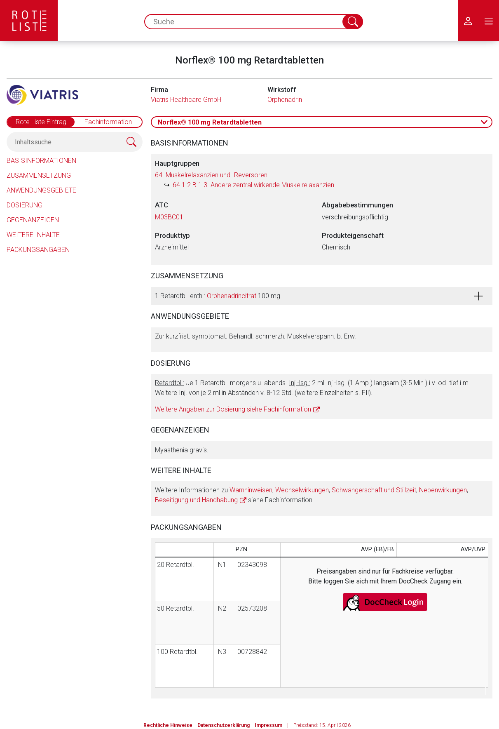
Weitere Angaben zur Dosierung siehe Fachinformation (233, 409)
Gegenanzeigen (33, 220)
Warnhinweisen (251, 490)
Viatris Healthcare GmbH (186, 99)
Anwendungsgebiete (41, 190)
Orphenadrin (284, 99)
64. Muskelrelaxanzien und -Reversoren (211, 175)
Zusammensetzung (39, 175)
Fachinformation (108, 122)
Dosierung (24, 205)
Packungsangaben (38, 250)
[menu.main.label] (488, 20)
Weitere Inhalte (33, 235)
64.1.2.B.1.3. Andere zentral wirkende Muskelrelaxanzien (253, 185)
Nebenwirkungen (443, 490)
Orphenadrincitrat (231, 296)
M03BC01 (169, 217)
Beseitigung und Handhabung (196, 500)
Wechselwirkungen (302, 490)
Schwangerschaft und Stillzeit (374, 490)
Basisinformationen (41, 161)
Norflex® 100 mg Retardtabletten (210, 122)
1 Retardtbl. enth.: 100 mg (217, 296)
